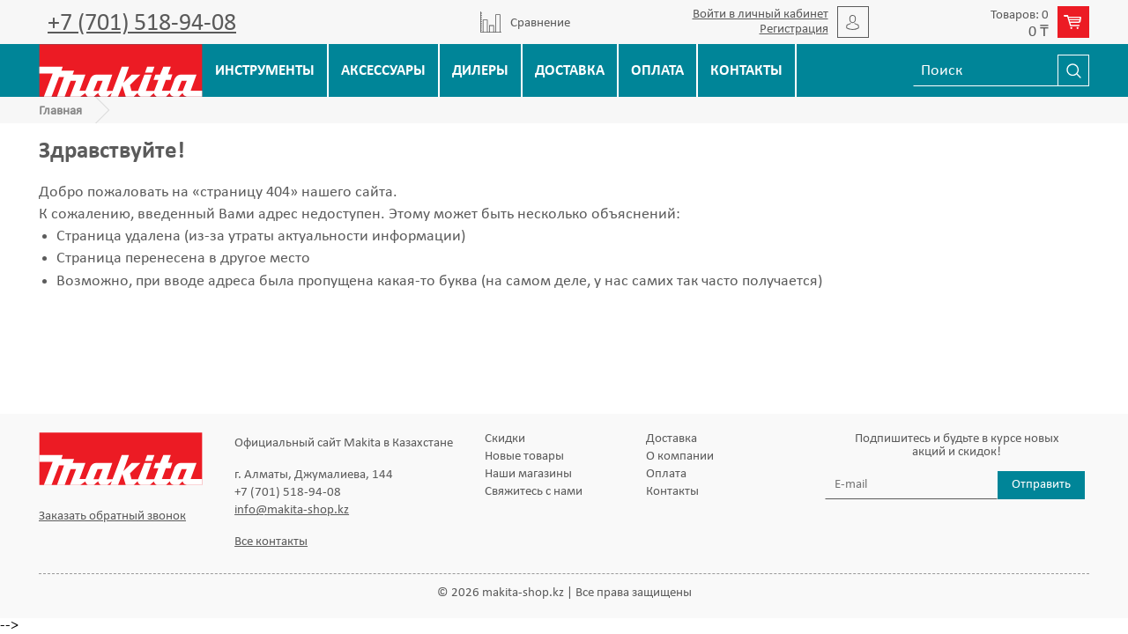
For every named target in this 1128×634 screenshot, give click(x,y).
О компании (680, 456)
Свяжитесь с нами (534, 491)
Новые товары (524, 456)
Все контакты (271, 542)
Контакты (746, 70)
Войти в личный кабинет (760, 14)
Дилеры (480, 70)
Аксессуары (383, 70)
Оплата (657, 70)
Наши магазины (528, 474)
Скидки (505, 439)
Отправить (1041, 484)
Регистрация (794, 29)
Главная (60, 111)
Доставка (570, 70)
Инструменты (265, 70)
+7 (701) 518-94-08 (142, 23)
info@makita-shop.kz (291, 510)
